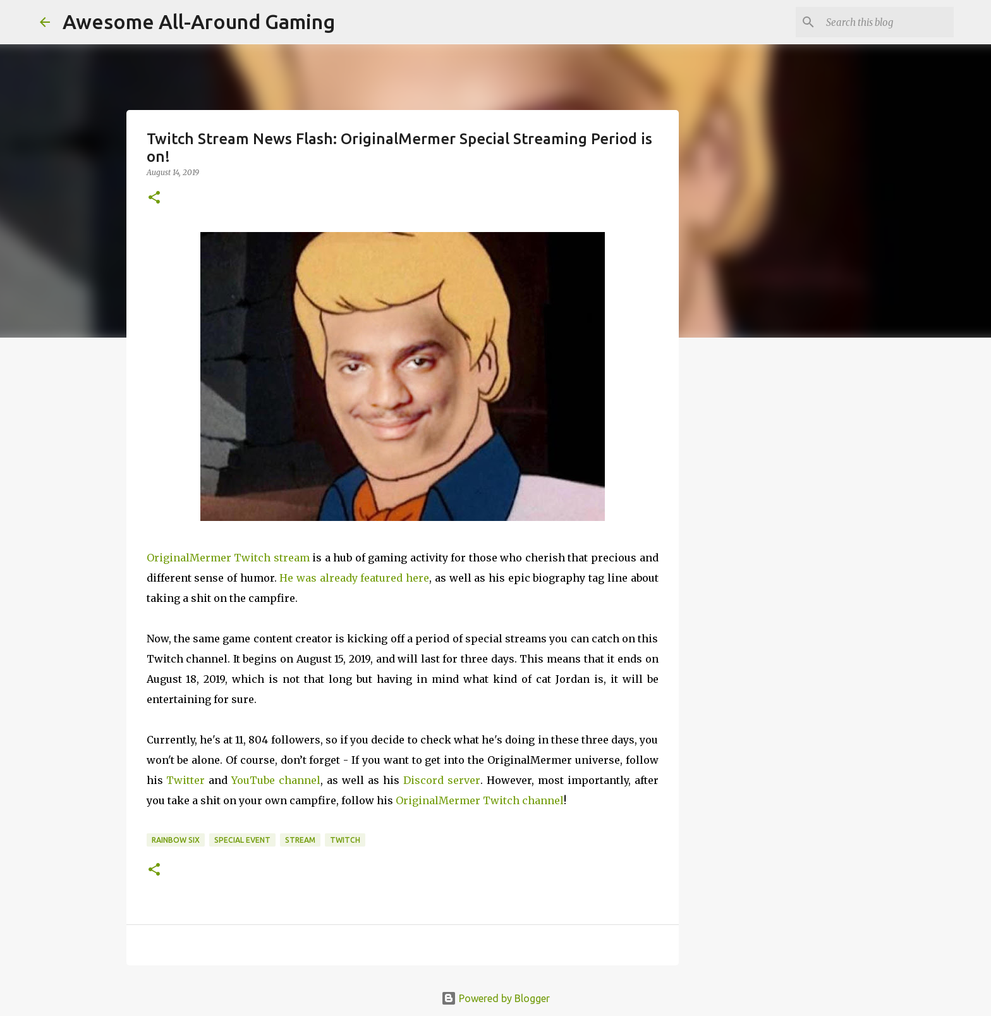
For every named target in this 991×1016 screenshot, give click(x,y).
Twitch (345, 840)
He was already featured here (354, 578)
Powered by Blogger (495, 998)
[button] (154, 198)
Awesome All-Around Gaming (199, 21)
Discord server (441, 780)
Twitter (185, 780)
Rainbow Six (176, 840)
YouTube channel (275, 780)
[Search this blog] (887, 22)
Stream (300, 840)
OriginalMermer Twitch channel (480, 800)
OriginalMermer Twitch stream (228, 557)
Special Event (242, 840)
